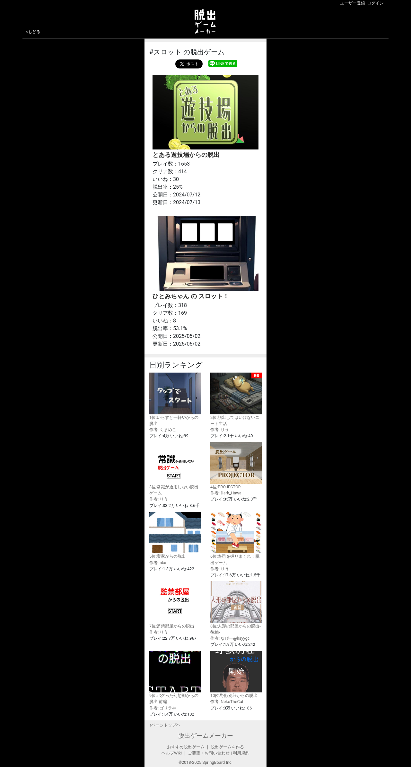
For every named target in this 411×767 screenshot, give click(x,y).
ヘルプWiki (172, 753)
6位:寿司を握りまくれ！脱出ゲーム (236, 538)
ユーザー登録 (352, 3)
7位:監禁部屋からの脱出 (175, 604)
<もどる (33, 31)
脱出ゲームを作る (227, 746)
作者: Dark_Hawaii (226, 493)
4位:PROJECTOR (236, 466)
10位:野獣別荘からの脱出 (236, 674)
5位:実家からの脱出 (175, 535)
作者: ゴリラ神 (162, 708)
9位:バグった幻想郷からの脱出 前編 (175, 677)
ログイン (375, 3)
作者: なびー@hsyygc (229, 638)
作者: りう (219, 429)
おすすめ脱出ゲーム (186, 746)
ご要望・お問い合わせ (209, 753)
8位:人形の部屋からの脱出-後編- (236, 608)
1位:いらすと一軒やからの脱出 (175, 399)
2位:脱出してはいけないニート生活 (236, 399)
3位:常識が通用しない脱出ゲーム (175, 469)
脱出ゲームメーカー (205, 735)
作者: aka (157, 562)
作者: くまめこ (162, 429)
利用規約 (241, 753)
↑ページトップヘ (164, 725)
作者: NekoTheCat (226, 701)
